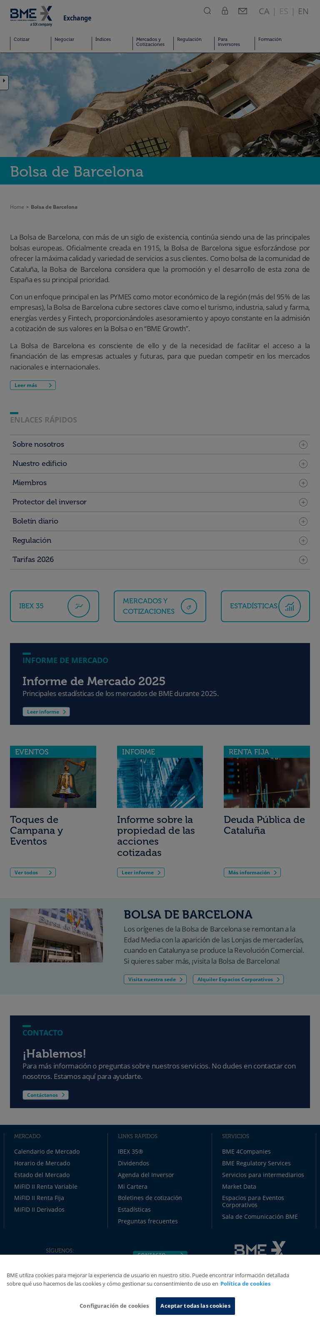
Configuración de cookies (114, 1305)
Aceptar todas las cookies (195, 1305)
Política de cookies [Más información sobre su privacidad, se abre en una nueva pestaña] (245, 1283)
